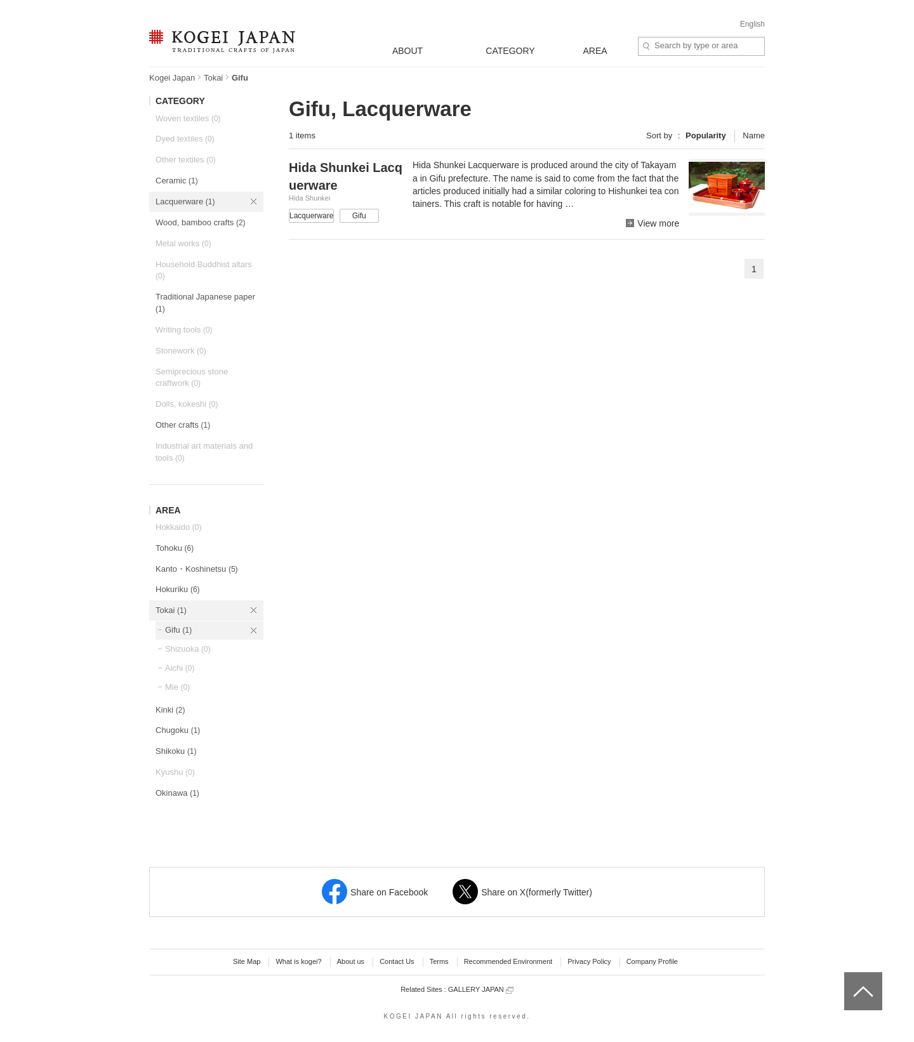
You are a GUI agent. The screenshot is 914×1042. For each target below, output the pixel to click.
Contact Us (397, 961)
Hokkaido (178, 527)
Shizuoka (188, 649)
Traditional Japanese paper (205, 302)
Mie (177, 687)
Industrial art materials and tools (204, 452)
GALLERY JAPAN (480, 990)
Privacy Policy (589, 961)
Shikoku (176, 751)
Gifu (178, 630)
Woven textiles (188, 118)
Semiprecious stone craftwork (192, 377)
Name (754, 135)
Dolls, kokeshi (187, 404)
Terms (439, 961)
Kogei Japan (172, 77)
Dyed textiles (185, 138)
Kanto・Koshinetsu (197, 569)
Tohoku (175, 548)
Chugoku (178, 730)
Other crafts (183, 425)
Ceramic (177, 180)
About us (350, 961)
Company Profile (652, 961)
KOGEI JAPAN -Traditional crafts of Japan (222, 42)
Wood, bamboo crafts (201, 222)
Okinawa (177, 793)
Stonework (181, 350)
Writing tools (184, 329)
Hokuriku (178, 589)
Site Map (246, 961)
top (849, 976)
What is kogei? (298, 961)
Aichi (179, 668)
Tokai (213, 77)
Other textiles (186, 159)
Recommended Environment (508, 961)
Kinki (170, 710)
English (752, 24)
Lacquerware (185, 201)
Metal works (183, 243)
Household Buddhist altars (204, 270)
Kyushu (175, 772)
